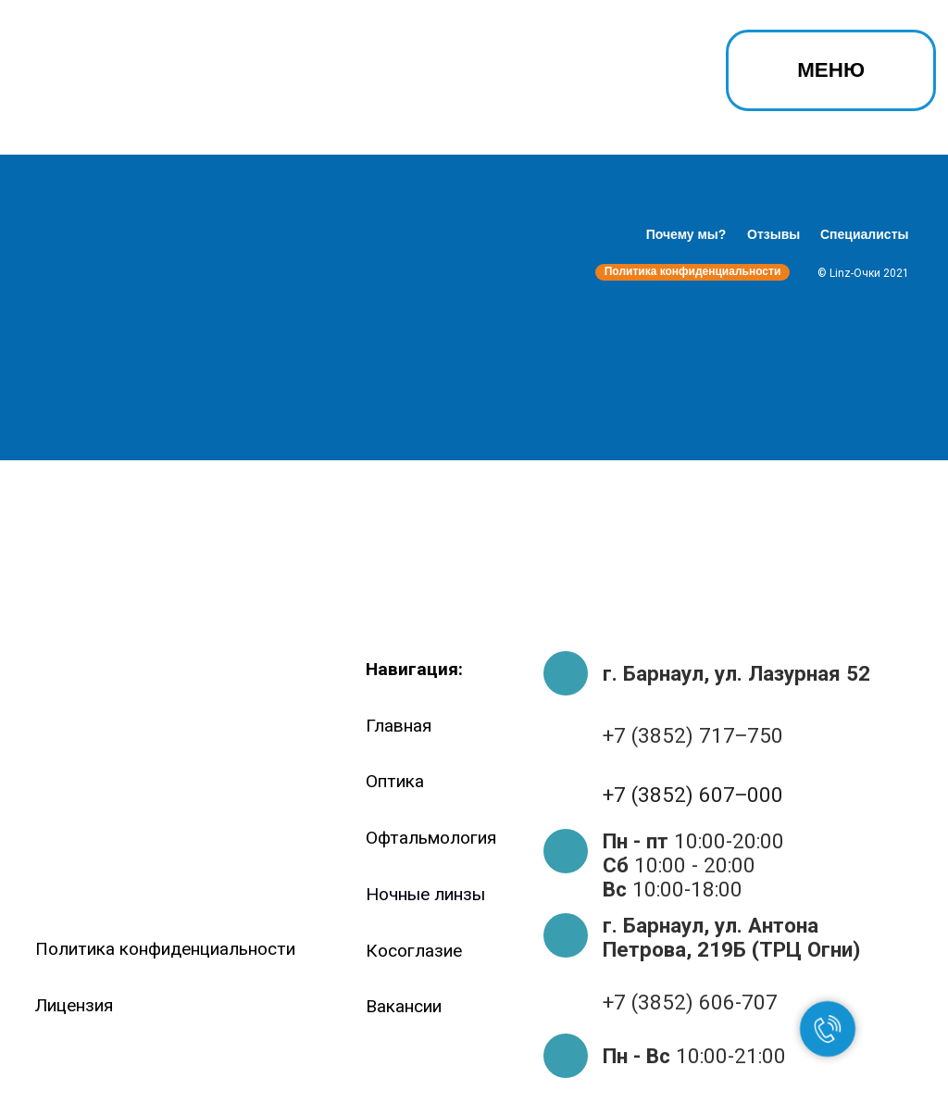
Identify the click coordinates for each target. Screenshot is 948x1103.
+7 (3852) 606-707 (690, 1002)
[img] (104, 76)
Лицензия (74, 1005)
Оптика (395, 781)
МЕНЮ (831, 69)
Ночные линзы (425, 894)
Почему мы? (686, 234)
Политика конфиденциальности (693, 271)
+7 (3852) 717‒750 (693, 735)
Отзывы (773, 234)
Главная (398, 725)
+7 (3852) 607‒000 (693, 795)
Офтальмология (431, 837)
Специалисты (864, 234)
